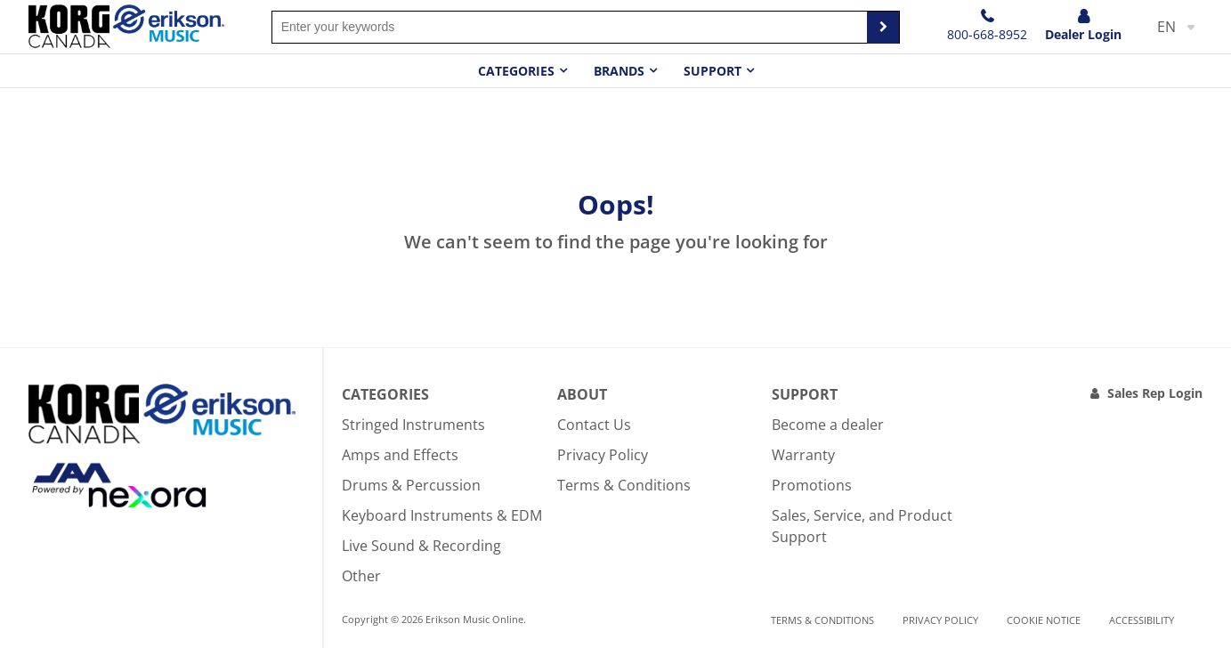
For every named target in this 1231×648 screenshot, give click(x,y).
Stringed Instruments (413, 424)
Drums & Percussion (411, 485)
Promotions (812, 485)
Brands (619, 70)
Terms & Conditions (624, 485)
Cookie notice (1044, 620)
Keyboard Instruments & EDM (442, 515)
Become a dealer (828, 424)
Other (361, 576)
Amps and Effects (400, 455)
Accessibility (1141, 620)
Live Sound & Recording (421, 545)
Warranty (803, 455)
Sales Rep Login (1155, 393)
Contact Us (594, 424)
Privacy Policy (602, 455)
